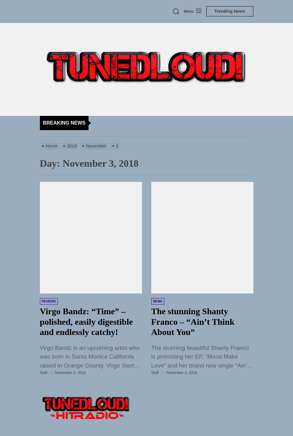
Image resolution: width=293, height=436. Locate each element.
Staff (43, 373)
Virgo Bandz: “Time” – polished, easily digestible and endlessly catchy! (86, 321)
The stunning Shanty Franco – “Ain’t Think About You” (193, 321)
